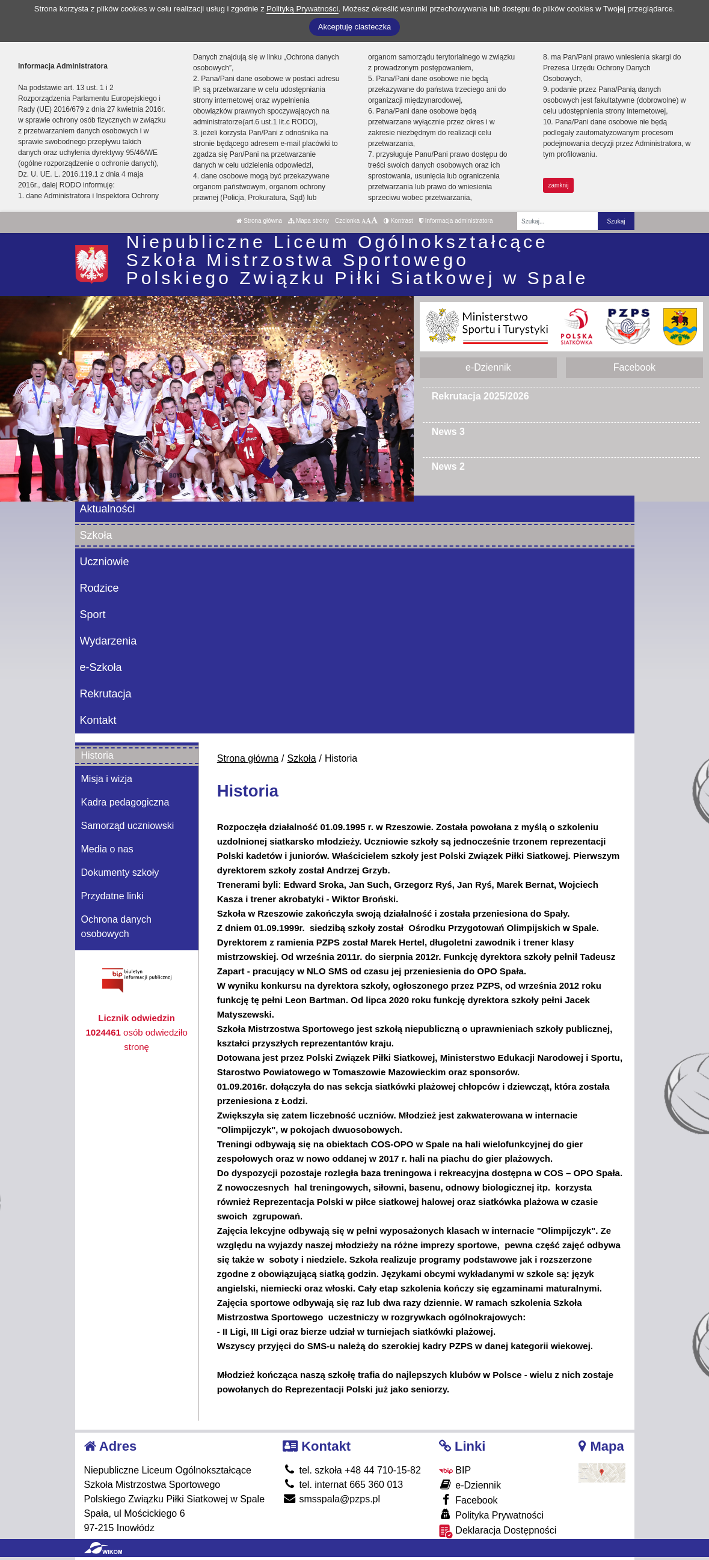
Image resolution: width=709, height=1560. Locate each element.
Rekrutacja (106, 694)
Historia (97, 755)
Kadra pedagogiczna (125, 802)
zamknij (558, 185)
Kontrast (398, 220)
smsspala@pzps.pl (331, 1499)
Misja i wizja (106, 779)
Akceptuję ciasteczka (354, 26)
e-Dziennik (488, 367)
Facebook (634, 367)
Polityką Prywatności (302, 8)
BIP (455, 1470)
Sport (93, 615)
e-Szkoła (101, 667)
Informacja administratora (456, 220)
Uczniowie (104, 562)
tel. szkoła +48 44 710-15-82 (352, 1470)
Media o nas (107, 849)
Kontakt (98, 720)
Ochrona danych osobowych (116, 926)
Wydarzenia (108, 641)
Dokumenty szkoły (120, 872)
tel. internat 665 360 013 (343, 1485)
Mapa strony (308, 220)
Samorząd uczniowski (127, 826)
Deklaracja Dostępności (498, 1531)
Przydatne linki (112, 896)
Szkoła (96, 535)
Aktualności (107, 509)
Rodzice (99, 588)
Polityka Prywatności (491, 1514)
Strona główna (259, 220)
